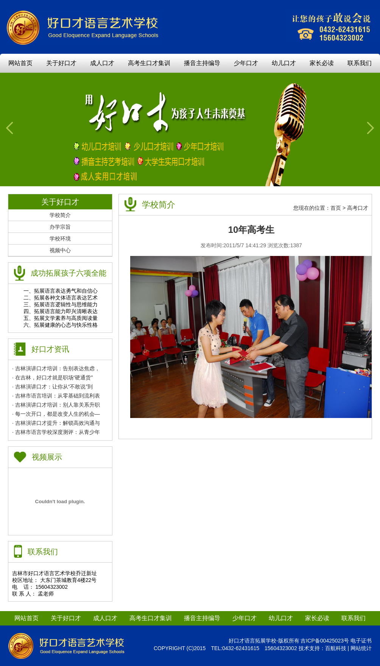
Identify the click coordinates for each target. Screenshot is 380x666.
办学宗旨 (60, 227)
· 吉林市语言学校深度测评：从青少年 (56, 432)
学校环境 (60, 239)
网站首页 (20, 63)
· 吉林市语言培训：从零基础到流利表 (56, 396)
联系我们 (359, 63)
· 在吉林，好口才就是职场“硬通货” (52, 377)
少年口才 (246, 63)
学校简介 (60, 215)
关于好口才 (61, 63)
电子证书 (361, 641)
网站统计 (361, 648)
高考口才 (357, 208)
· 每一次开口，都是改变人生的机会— (56, 414)
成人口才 (102, 63)
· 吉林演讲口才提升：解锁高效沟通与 (56, 423)
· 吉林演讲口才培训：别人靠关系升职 (56, 405)
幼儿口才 (284, 63)
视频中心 (60, 250)
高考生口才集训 (149, 63)
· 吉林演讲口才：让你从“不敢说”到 (52, 387)
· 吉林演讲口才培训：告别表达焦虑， (56, 368)
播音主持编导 (202, 63)
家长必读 (322, 63)
